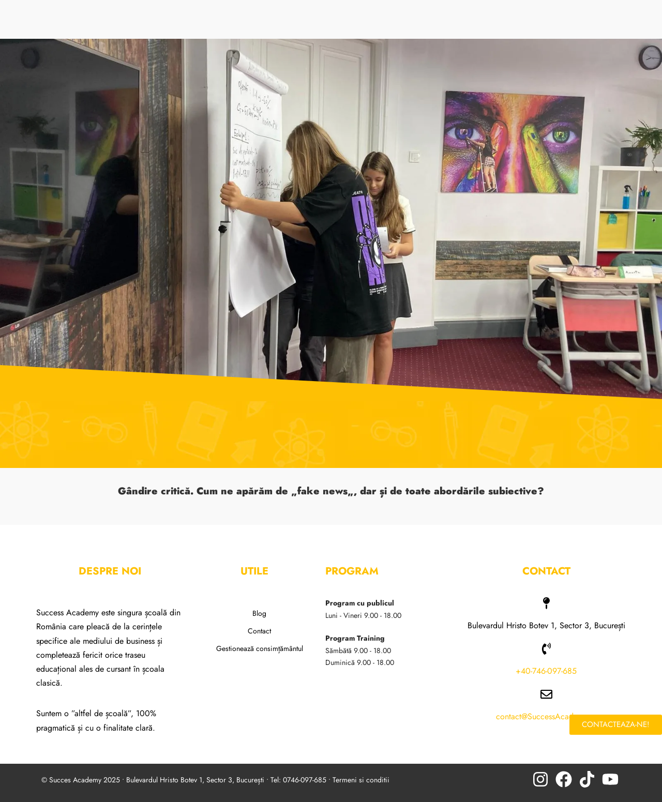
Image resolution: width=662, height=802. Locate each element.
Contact (259, 631)
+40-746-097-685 (546, 671)
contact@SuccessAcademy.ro (546, 716)
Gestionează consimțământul (259, 648)
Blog (259, 613)
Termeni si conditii (361, 780)
